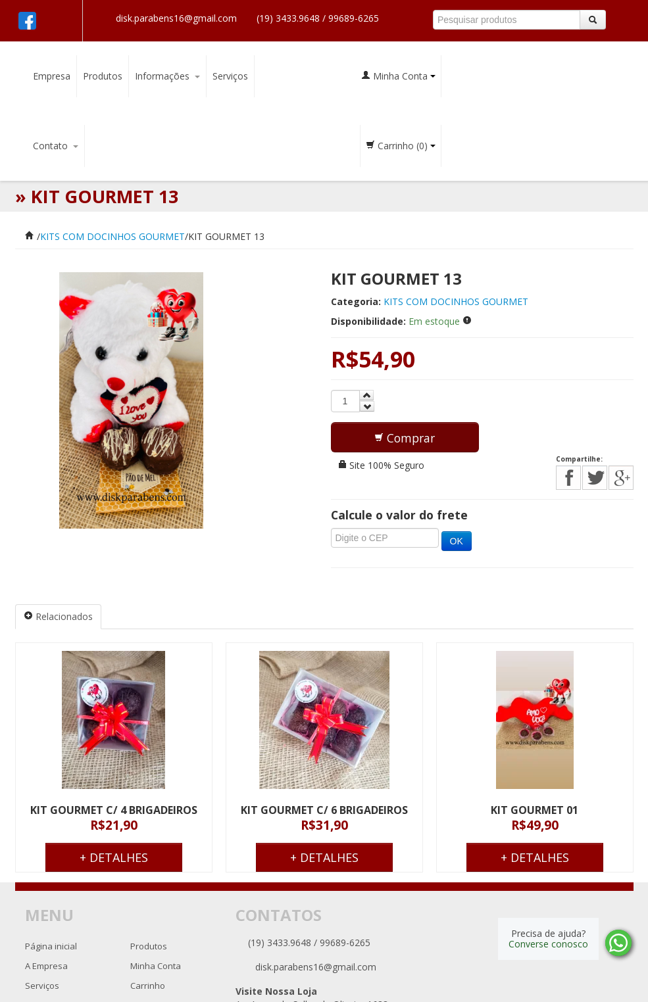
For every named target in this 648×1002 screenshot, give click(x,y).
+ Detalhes (114, 857)
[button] (405, 437)
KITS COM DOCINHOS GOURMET (112, 236)
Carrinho (401, 145)
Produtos (102, 76)
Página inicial (51, 946)
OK (456, 541)
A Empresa (46, 966)
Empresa (51, 76)
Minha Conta (398, 76)
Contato (55, 145)
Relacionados (58, 616)
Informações (167, 76)
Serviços (230, 76)
